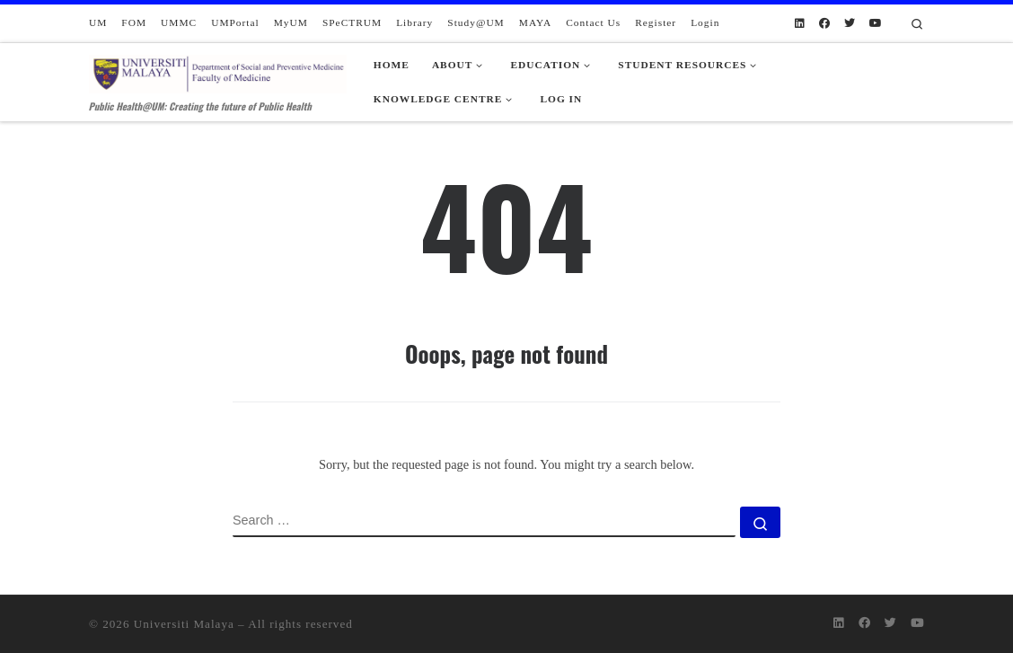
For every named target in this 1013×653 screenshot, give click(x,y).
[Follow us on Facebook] (824, 23)
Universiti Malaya (184, 624)
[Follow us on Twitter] (849, 23)
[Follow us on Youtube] (875, 23)
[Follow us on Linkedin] (800, 23)
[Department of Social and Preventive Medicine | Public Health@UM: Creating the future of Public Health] (218, 70)
